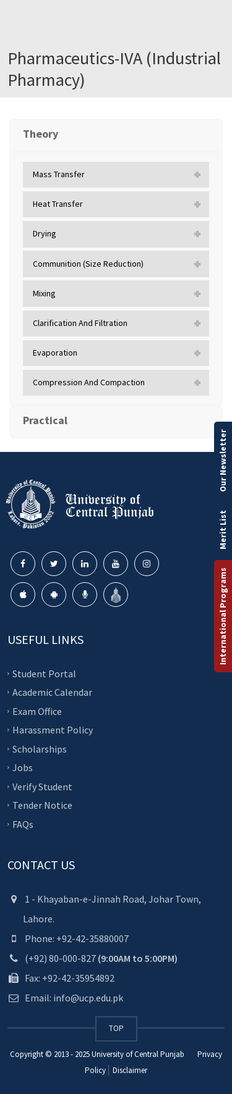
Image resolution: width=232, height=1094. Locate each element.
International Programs (222, 616)
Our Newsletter (222, 460)
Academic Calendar (52, 692)
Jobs (22, 767)
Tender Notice (42, 805)
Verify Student (42, 786)
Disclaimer (129, 1070)
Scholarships (39, 749)
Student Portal (44, 673)
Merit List (222, 529)
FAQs (22, 824)
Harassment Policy (52, 730)
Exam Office (37, 711)
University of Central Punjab (138, 1054)
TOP (116, 1028)
